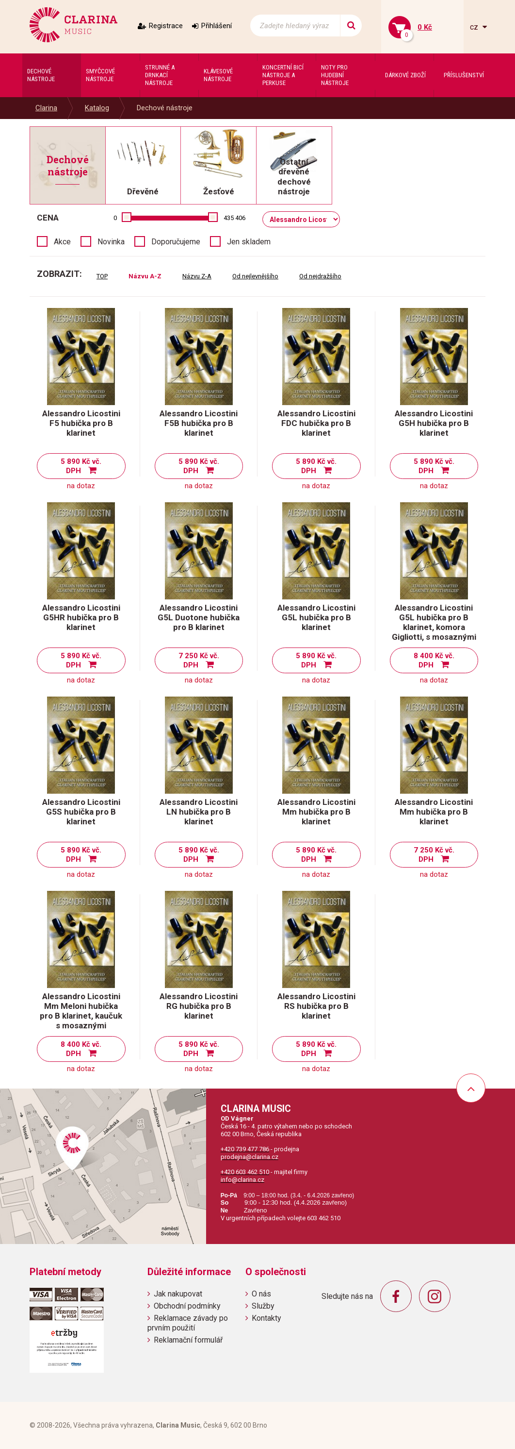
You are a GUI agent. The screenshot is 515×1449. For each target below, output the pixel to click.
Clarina (46, 107)
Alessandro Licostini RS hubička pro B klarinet (316, 1006)
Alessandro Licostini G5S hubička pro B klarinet (81, 811)
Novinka (111, 241)
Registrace (166, 25)
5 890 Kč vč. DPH (81, 466)
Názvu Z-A (196, 276)
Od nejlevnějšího (255, 276)
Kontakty (266, 1318)
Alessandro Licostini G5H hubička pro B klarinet (434, 423)
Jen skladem (249, 241)
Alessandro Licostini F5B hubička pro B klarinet (199, 423)
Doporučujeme (175, 241)
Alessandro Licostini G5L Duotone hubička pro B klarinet (199, 617)
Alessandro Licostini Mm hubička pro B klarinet (316, 811)
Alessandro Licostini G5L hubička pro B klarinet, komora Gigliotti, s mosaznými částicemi (434, 627)
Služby (263, 1306)
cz (475, 27)
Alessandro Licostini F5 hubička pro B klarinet (81, 423)
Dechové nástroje (165, 107)
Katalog (97, 107)
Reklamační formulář (188, 1340)
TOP (102, 276)
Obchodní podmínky (187, 1306)
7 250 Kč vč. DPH (198, 660)
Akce (62, 241)
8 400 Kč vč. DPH (434, 660)
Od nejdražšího (320, 276)
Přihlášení (216, 25)
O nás (261, 1293)
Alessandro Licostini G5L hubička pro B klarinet (316, 617)
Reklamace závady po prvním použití (187, 1322)
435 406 (234, 218)
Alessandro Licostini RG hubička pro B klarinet (199, 1006)
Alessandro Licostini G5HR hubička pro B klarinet (81, 617)
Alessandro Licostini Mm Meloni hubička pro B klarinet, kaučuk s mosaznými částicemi (81, 1015)
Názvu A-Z (145, 276)
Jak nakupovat (178, 1293)
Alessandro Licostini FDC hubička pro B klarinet (316, 423)
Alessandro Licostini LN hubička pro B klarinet (199, 811)
